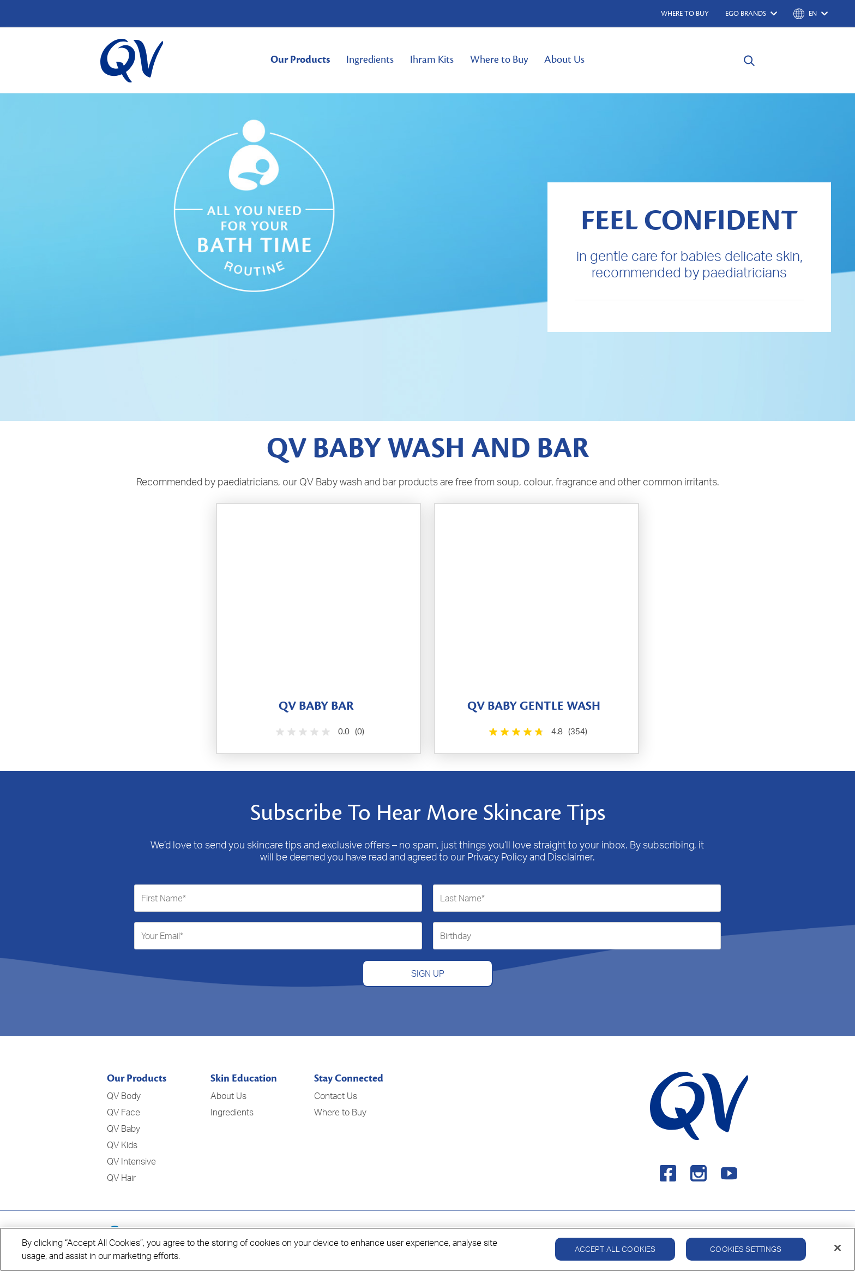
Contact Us (335, 1095)
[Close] (838, 1256)
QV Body (124, 1095)
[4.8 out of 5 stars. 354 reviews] (537, 732)
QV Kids (122, 1144)
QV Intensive (131, 1161)
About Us (564, 59)
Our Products (300, 59)
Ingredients (370, 59)
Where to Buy (499, 59)
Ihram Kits (432, 59)
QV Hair (121, 1177)
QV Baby (123, 1128)
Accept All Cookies (615, 1257)
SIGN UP (427, 973)
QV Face (123, 1112)
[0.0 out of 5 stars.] (318, 732)
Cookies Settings (745, 1257)
